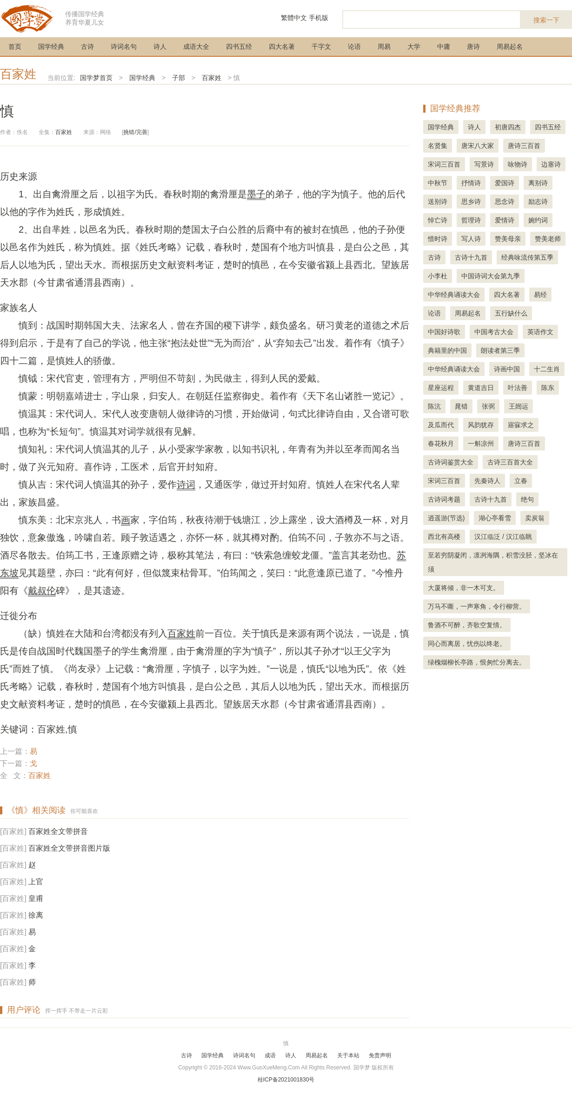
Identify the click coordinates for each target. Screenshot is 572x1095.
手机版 (318, 17)
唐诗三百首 (524, 145)
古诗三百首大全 (510, 462)
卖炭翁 (535, 518)
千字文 (321, 46)
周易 (384, 46)
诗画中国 (507, 369)
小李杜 (437, 276)
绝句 (527, 499)
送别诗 (437, 201)
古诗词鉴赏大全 (450, 462)
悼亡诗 (437, 220)
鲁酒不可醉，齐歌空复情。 (467, 625)
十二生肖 (547, 369)
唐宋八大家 (477, 145)
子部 (178, 77)
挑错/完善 (135, 132)
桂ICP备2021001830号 (286, 1079)
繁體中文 (294, 17)
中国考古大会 (493, 332)
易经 (540, 294)
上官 (35, 882)
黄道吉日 (481, 387)
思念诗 (504, 201)
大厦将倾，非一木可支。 (463, 587)
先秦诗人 (487, 480)
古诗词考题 (444, 499)
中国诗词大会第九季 (490, 276)
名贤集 (437, 145)
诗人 (159, 46)
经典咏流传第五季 (527, 257)
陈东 (547, 387)
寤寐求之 (521, 425)
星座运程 (441, 387)
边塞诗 (551, 164)
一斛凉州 (481, 443)
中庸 (443, 46)
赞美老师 (548, 238)
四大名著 (282, 46)
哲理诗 (471, 220)
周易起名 (510, 46)
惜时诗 (437, 238)
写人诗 (471, 238)
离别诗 (538, 183)
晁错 (461, 406)
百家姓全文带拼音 (58, 831)
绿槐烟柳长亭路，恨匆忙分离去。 (476, 662)
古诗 (87, 46)
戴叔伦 (42, 590)
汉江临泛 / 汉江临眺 (503, 536)
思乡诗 (471, 201)
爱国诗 (504, 183)
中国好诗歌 (444, 332)
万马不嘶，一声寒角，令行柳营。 (476, 606)
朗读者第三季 (500, 350)
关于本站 (348, 1055)
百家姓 (18, 74)
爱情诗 (504, 220)
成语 (270, 1055)
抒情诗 (471, 183)
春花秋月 (441, 443)
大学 (413, 46)
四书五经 (239, 46)
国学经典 (51, 46)
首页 (14, 46)
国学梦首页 (96, 77)
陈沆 (434, 406)
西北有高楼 (444, 536)
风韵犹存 (481, 425)
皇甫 (35, 898)
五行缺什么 (511, 313)
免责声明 (380, 1055)
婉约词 (538, 220)
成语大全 (196, 46)
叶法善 (517, 387)
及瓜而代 (441, 425)
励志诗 (538, 201)
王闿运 (518, 406)
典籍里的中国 (447, 350)
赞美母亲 (508, 238)
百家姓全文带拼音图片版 (69, 848)
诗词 (186, 484)
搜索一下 (546, 20)
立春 (520, 480)
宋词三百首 (444, 164)
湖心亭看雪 (495, 518)
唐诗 (473, 46)
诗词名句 (124, 46)
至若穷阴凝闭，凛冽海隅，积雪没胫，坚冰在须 (493, 562)
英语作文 (540, 332)
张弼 (488, 406)
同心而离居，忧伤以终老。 (467, 643)
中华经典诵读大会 (454, 294)
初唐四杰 (508, 127)
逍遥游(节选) (446, 518)
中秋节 (437, 183)
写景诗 (484, 164)
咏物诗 (517, 164)
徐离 (35, 915)
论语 (354, 46)
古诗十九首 (471, 257)
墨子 (256, 194)
